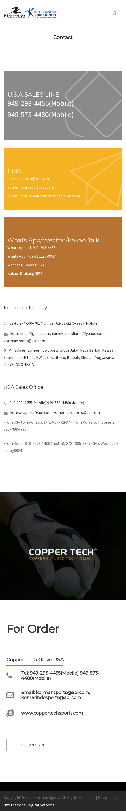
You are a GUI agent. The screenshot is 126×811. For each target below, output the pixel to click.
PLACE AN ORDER (32, 745)
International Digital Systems (29, 804)
